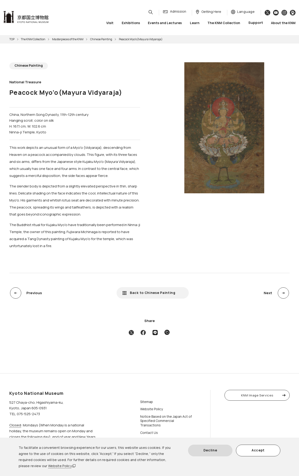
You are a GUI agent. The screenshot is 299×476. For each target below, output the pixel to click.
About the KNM (283, 23)
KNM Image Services (257, 395)
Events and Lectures (165, 23)
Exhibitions (131, 23)
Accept (258, 450)
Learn (194, 23)
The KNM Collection (223, 23)
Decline (210, 450)
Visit (110, 23)
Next (268, 292)
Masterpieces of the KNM (67, 39)
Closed (15, 425)
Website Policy (60, 466)
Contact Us (149, 432)
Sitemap (146, 401)
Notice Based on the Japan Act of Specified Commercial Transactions (166, 421)
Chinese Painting (101, 39)
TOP (11, 39)
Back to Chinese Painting (152, 292)
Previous (34, 292)
